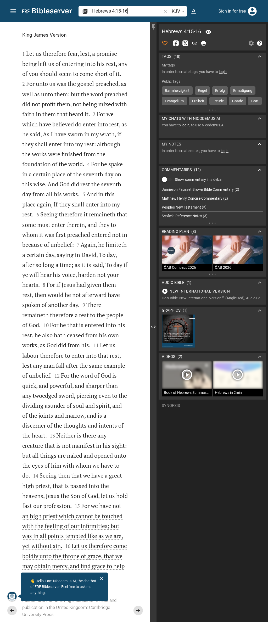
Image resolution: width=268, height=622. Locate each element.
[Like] (165, 43)
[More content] (212, 110)
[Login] (252, 11)
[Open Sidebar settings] (251, 43)
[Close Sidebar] (153, 327)
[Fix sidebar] (153, 27)
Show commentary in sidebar (199, 179)
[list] (212, 202)
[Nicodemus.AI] (12, 596)
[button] (13, 11)
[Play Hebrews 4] (212, 291)
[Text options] (193, 11)
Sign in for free (232, 11)
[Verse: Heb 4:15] (208, 32)
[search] (127, 11)
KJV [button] (179, 11)
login (223, 72)
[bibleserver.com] (47, 11)
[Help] (259, 43)
